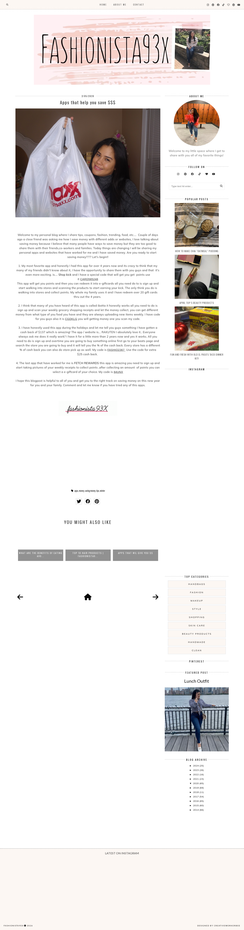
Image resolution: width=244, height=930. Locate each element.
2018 (196, 792)
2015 (196, 805)
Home (103, 4)
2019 (196, 787)
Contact (138, 4)
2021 (196, 779)
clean (197, 650)
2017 (196, 796)
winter (102, 490)
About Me (120, 4)
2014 (196, 809)
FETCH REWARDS (86, 363)
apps (76, 490)
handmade (197, 642)
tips (97, 490)
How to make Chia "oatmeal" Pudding (196, 251)
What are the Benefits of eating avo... (40, 554)
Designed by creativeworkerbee (218, 925)
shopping (197, 617)
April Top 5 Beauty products (196, 303)
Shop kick (65, 274)
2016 (196, 801)
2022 (196, 774)
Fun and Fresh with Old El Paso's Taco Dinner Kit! (196, 356)
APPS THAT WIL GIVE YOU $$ (135, 553)
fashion (197, 592)
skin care (197, 625)
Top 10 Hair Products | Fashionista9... (88, 554)
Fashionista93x (14, 925)
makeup (196, 600)
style (197, 609)
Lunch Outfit (196, 681)
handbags (196, 584)
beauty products (197, 633)
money (81, 490)
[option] (40, 544)
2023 (196, 770)
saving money (90, 490)
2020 (196, 783)
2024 (196, 765)
